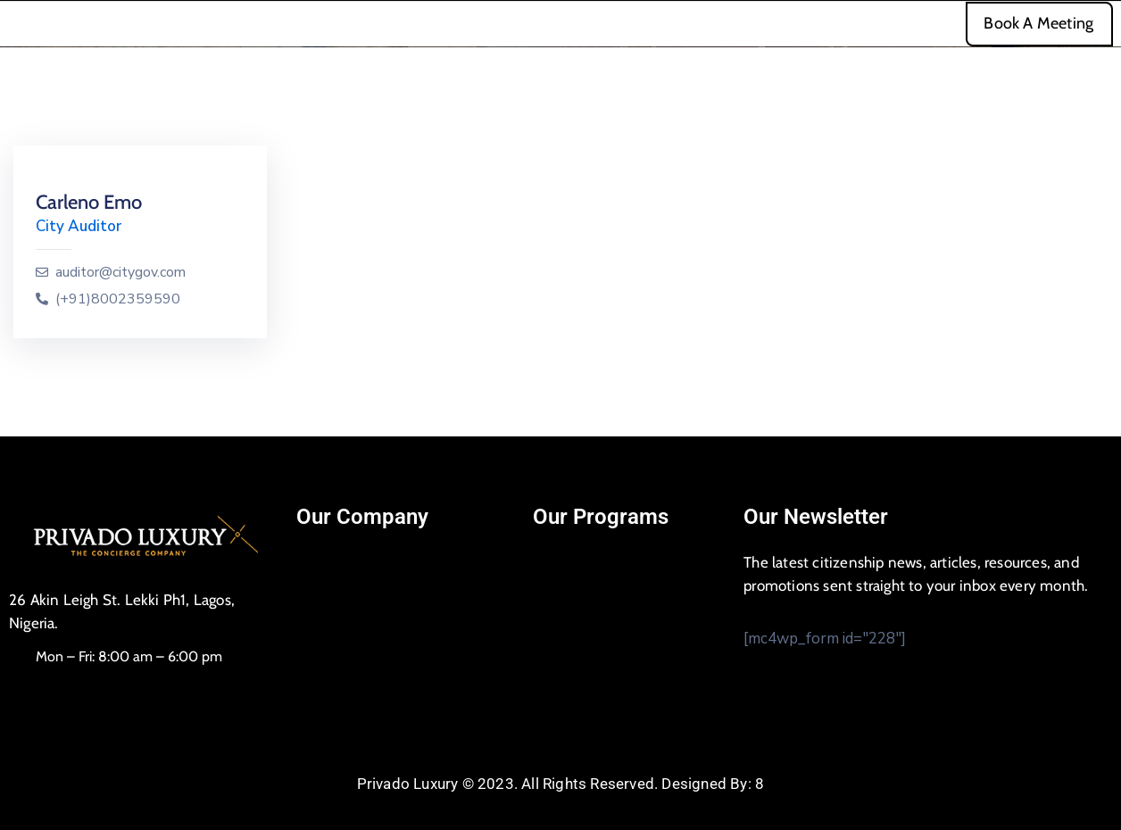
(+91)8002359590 (117, 299)
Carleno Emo (89, 202)
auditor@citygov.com (120, 272)
